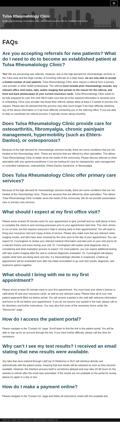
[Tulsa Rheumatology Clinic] (45, 18)
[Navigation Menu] (114, 3)
